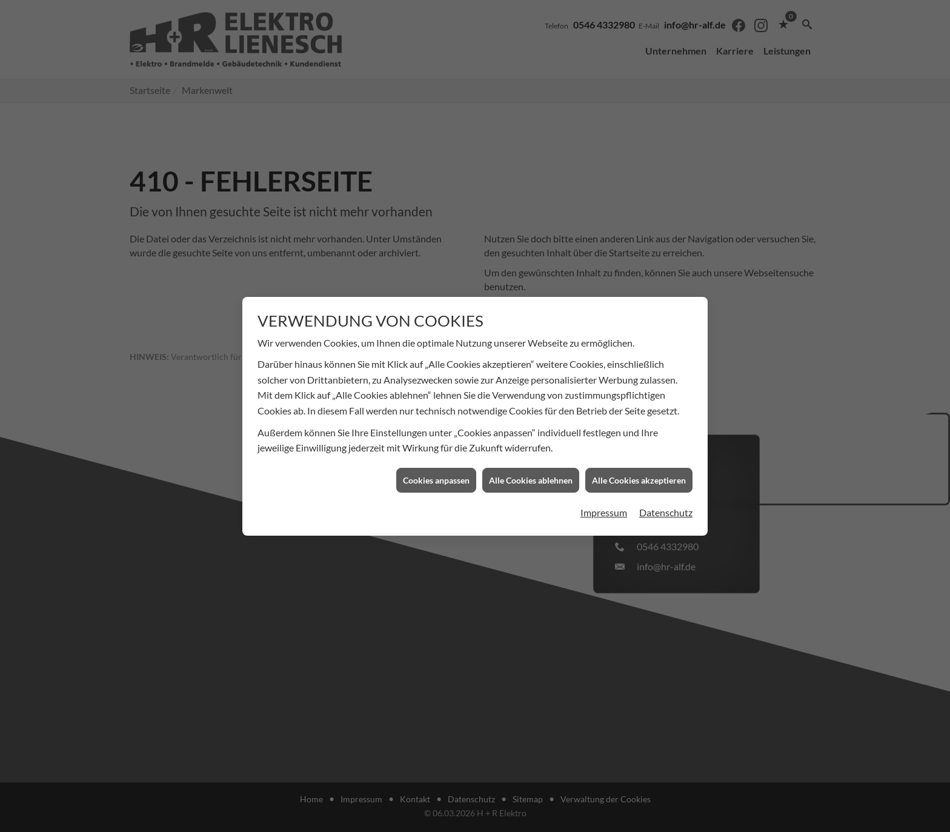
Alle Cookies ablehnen (531, 465)
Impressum (603, 498)
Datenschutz (666, 498)
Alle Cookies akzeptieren (639, 465)
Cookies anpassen (436, 465)
